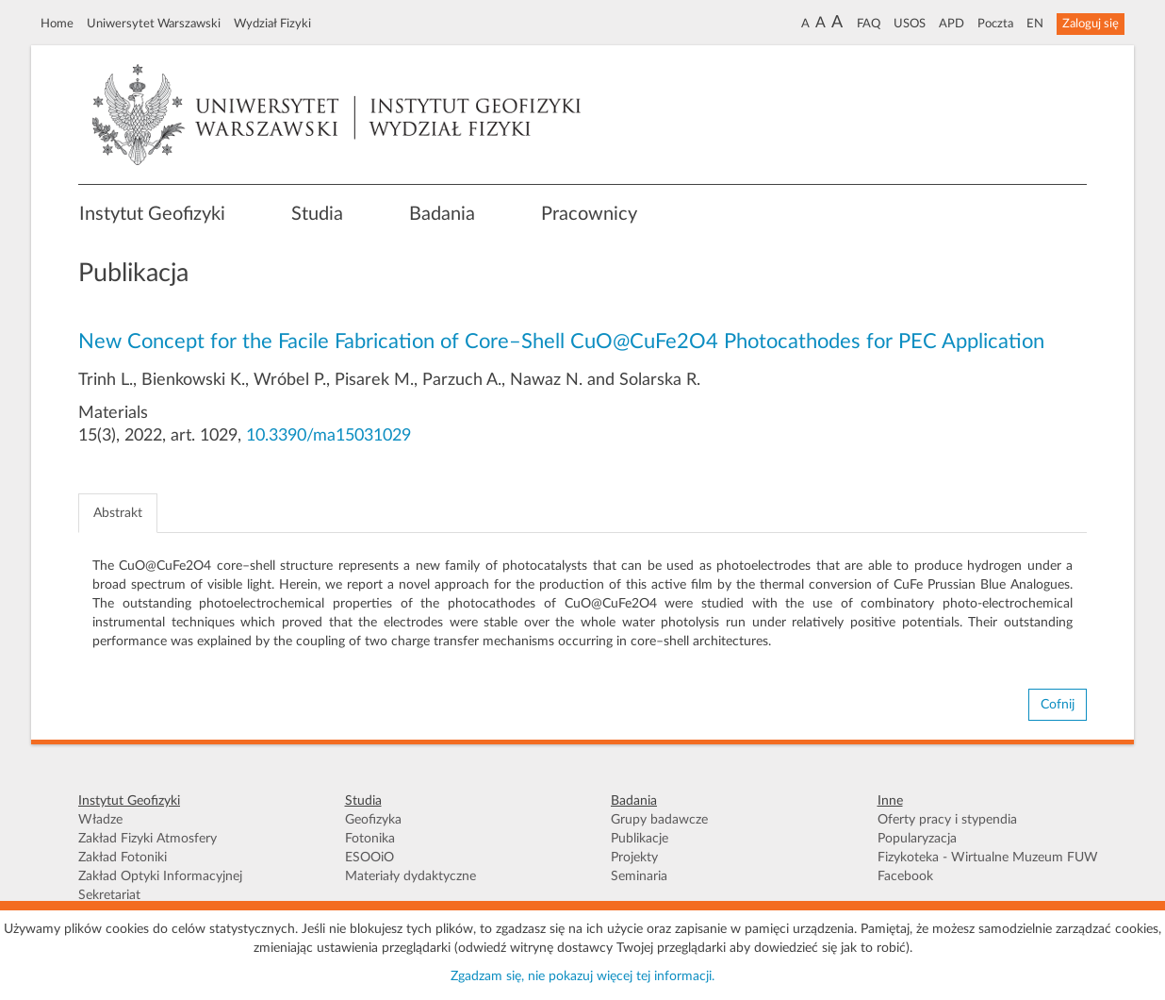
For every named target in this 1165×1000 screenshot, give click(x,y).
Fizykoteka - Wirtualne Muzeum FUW (988, 857)
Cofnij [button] (1058, 704)
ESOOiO (369, 857)
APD (951, 23)
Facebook (905, 876)
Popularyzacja (917, 838)
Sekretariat (109, 895)
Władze (100, 819)
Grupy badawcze (659, 819)
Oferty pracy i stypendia (947, 819)
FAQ (868, 23)
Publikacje (639, 838)
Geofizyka (373, 819)
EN (1034, 23)
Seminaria (639, 876)
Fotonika (370, 838)
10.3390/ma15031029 (328, 435)
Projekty (634, 857)
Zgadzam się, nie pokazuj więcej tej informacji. (582, 976)
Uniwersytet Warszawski (154, 23)
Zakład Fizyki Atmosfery (147, 838)
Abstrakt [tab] (117, 513)
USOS (910, 23)
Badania (442, 214)
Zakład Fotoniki (122, 857)
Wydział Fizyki (272, 23)
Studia (317, 214)
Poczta (995, 23)
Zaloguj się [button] (1090, 23)
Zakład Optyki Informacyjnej (160, 876)
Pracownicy (589, 214)
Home (57, 23)
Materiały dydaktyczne (410, 876)
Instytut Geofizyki (152, 214)
